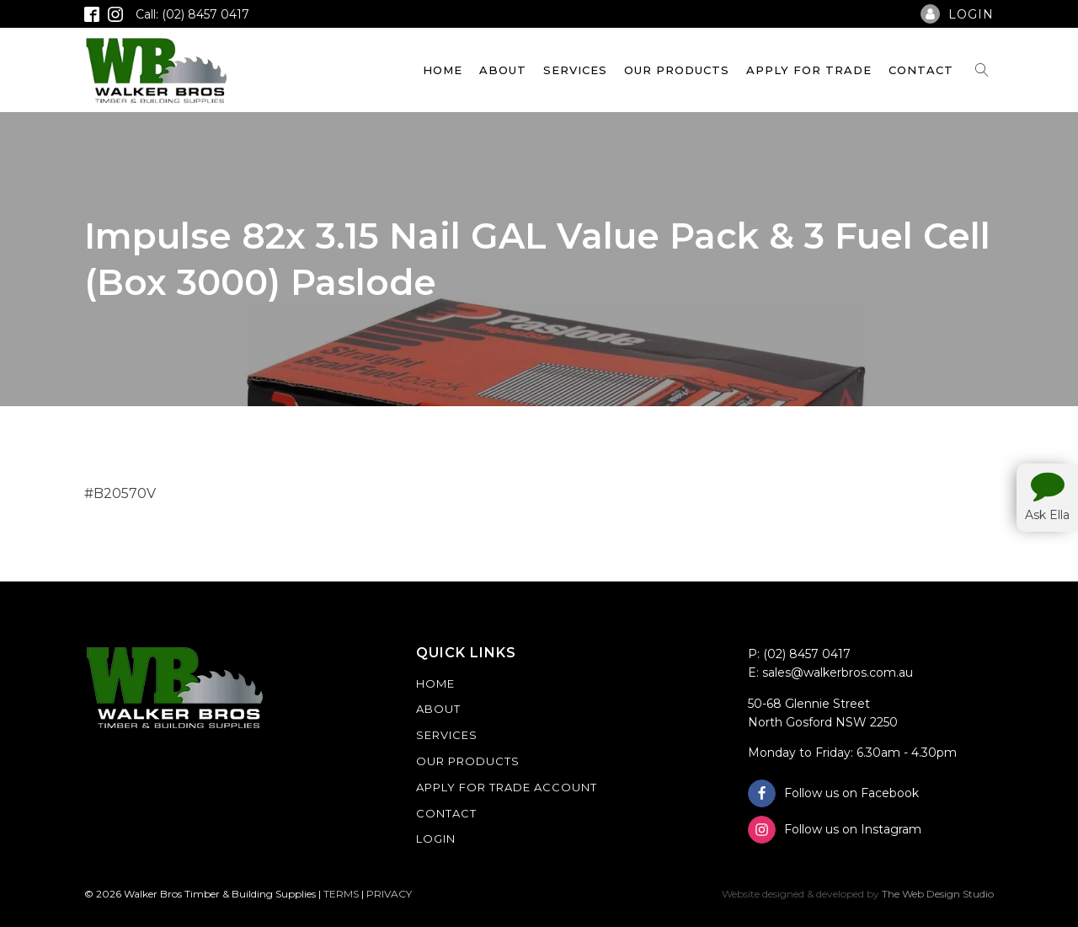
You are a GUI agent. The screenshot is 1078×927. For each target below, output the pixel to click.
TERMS (341, 893)
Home (442, 70)
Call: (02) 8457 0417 (192, 14)
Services (575, 70)
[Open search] (982, 70)
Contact (921, 70)
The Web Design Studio (938, 893)
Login (436, 838)
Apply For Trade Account (506, 787)
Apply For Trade (809, 70)
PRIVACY (389, 893)
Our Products (676, 70)
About (502, 70)
